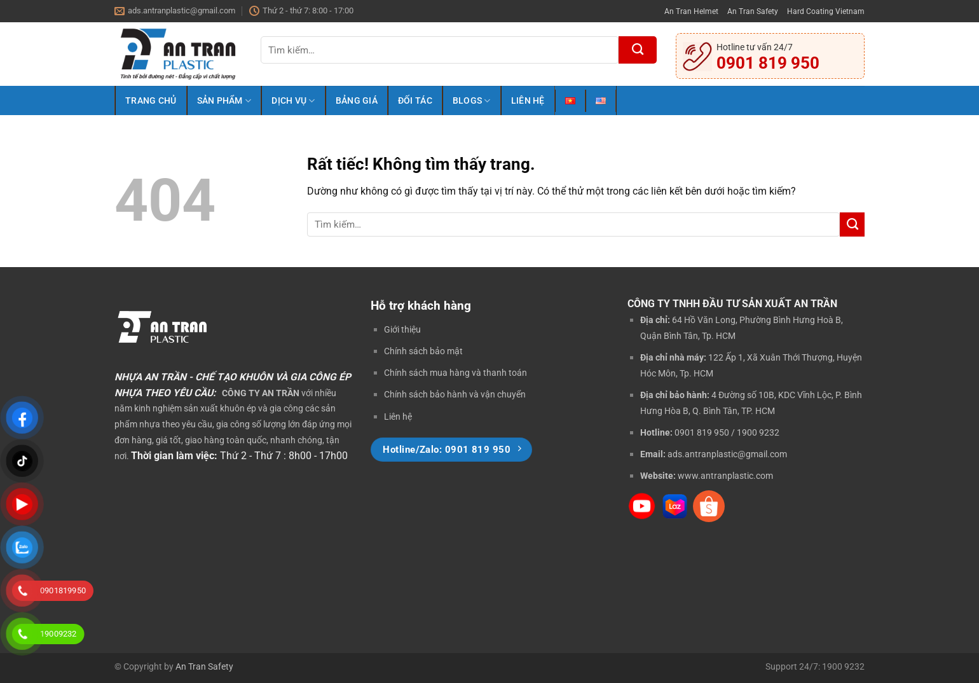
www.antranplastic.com (725, 476)
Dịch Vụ (293, 101)
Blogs (472, 101)
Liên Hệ (528, 100)
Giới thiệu (402, 329)
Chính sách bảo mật (423, 351)
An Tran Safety (752, 11)
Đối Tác (415, 100)
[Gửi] (638, 50)
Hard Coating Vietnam (826, 11)
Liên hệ (398, 416)
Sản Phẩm (224, 101)
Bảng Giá (357, 100)
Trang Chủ (151, 100)
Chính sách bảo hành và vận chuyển (455, 394)
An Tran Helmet (691, 11)
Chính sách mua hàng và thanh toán (455, 373)
